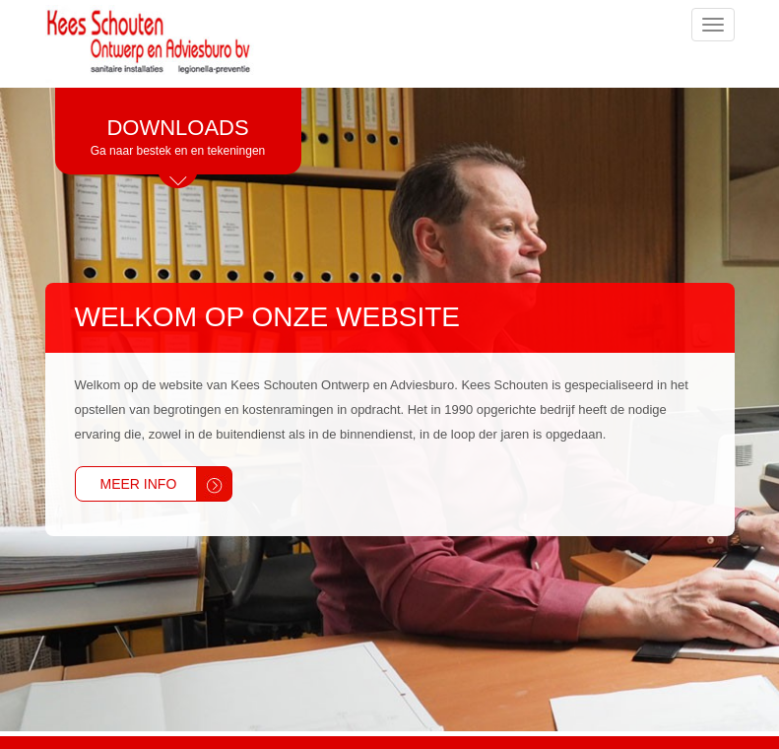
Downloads (178, 138)
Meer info (138, 484)
